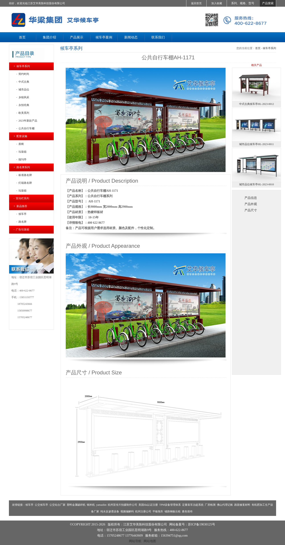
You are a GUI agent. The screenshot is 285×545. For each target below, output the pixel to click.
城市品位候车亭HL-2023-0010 (256, 184)
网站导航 (135, 541)
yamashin (101, 504)
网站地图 (150, 541)
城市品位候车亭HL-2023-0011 (256, 144)
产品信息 (250, 198)
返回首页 (196, 3)
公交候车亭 (41, 504)
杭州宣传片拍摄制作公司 (122, 504)
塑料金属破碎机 (76, 504)
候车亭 (29, 504)
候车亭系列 (269, 48)
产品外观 (250, 204)
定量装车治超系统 (193, 504)
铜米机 (91, 504)
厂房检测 (210, 504)
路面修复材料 (242, 504)
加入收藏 (216, 3)
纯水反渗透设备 (109, 511)
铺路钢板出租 (173, 511)
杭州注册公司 (143, 511)
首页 (258, 48)
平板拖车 (158, 511)
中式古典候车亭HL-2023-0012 (256, 104)
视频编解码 (127, 511)
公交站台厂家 (57, 504)
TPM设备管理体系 (170, 504)
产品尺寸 (250, 210)
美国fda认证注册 (148, 504)
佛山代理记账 (225, 504)
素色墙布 (187, 511)
